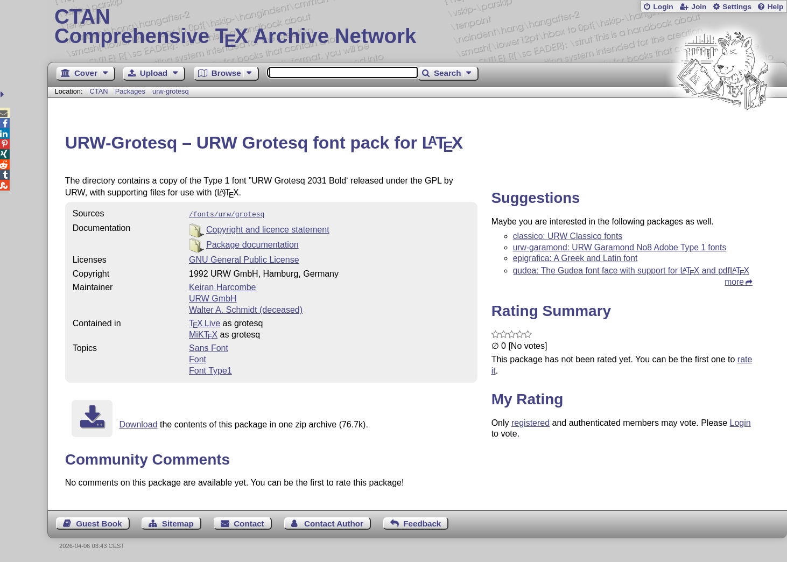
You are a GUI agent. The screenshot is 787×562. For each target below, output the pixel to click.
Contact (249, 522)
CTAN (99, 91)
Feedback (422, 522)
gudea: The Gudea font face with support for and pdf (631, 270)
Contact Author (333, 522)
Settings (736, 7)
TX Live (204, 322)
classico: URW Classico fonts (568, 236)
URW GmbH (213, 297)
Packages (131, 91)
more (734, 281)
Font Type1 (210, 369)
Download (138, 423)
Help (776, 7)
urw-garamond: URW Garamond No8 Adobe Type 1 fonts (620, 247)
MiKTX (203, 333)
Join (698, 7)
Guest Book (99, 522)
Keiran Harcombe (222, 286)
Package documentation (252, 243)
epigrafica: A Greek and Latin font (575, 258)
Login (663, 7)
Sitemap (178, 522)
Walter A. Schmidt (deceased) (246, 308)
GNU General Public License (244, 258)
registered (530, 422)
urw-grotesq (170, 91)
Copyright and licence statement (267, 228)
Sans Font (208, 347)
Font (197, 358)
